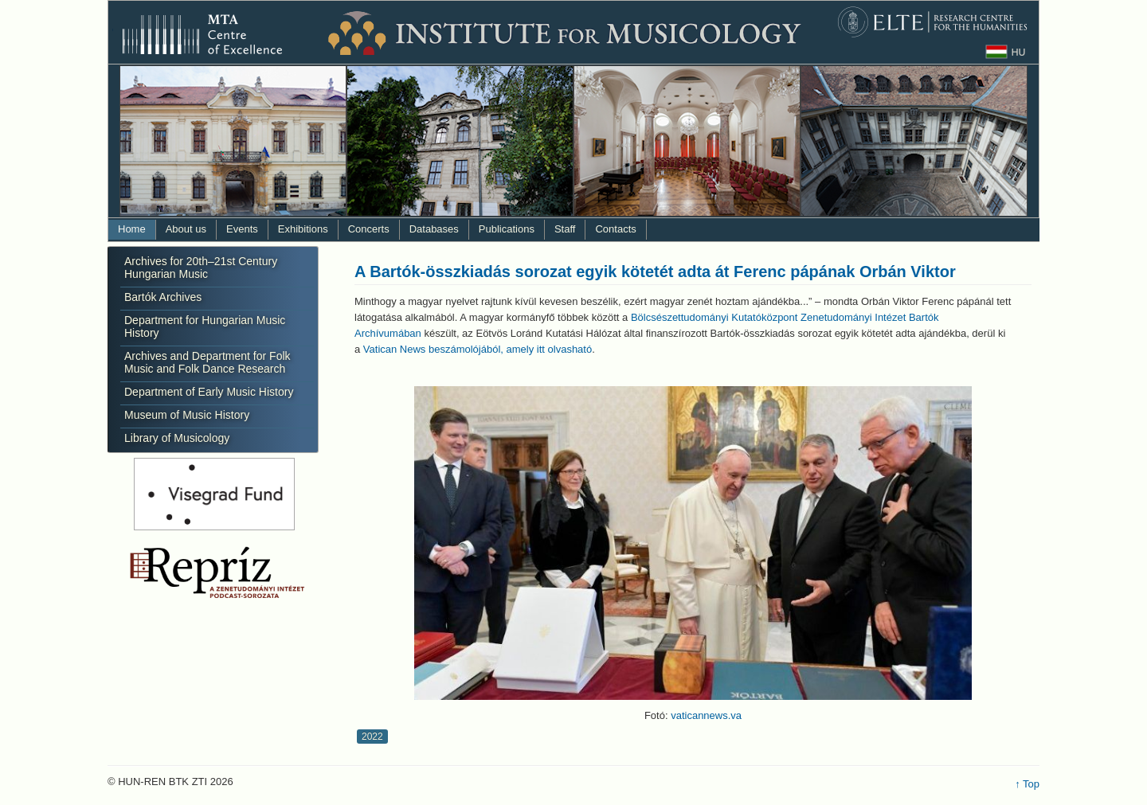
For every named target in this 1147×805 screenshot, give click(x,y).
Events (242, 229)
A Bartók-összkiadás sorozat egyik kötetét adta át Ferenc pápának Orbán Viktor (655, 271)
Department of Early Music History (208, 391)
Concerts (369, 229)
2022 (372, 736)
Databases (434, 229)
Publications (506, 229)
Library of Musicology (176, 438)
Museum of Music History (186, 414)
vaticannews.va (706, 715)
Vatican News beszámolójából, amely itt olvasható (477, 349)
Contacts (615, 229)
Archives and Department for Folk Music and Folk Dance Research (207, 362)
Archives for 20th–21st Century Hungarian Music (200, 267)
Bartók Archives (163, 297)
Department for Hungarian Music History (204, 326)
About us (186, 229)
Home (132, 229)
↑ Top (1027, 784)
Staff (565, 229)
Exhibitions (303, 229)
